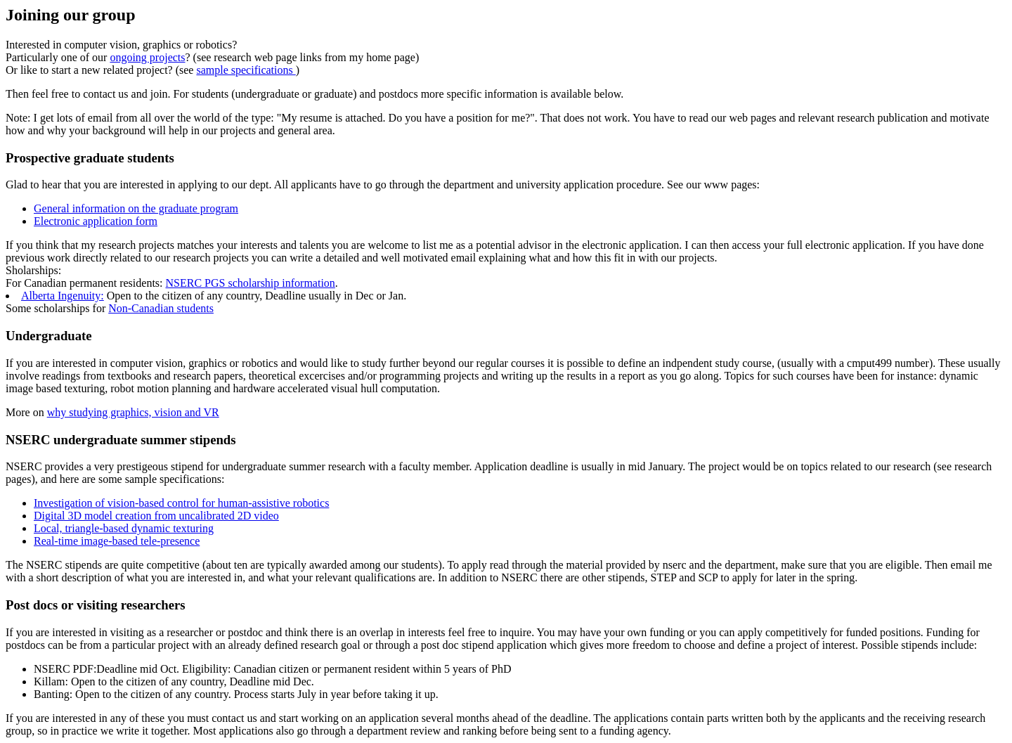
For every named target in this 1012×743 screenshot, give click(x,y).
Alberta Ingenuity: (62, 296)
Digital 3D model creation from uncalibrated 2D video (156, 516)
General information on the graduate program (136, 208)
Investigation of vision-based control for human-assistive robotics (181, 503)
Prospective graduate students (90, 157)
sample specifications (245, 70)
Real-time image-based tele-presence (117, 541)
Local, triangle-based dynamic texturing (124, 528)
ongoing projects (147, 57)
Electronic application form (95, 221)
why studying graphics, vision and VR (133, 412)
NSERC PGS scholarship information (250, 283)
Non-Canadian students (161, 308)
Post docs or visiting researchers (96, 604)
